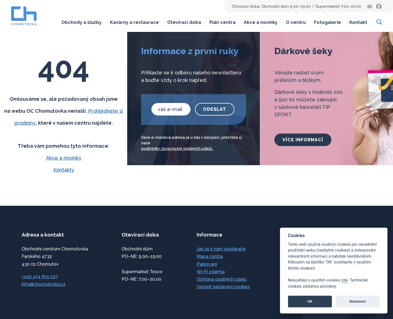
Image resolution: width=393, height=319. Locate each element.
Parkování (207, 264)
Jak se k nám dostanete (221, 249)
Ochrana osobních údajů (222, 279)
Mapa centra (210, 256)
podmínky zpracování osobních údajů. (177, 148)
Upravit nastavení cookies (223, 286)
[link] (379, 6)
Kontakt (358, 22)
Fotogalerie (327, 22)
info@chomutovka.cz (44, 284)
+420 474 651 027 (40, 276)
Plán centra (222, 22)
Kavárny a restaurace (134, 22)
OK (309, 301)
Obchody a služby (81, 22)
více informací (302, 139)
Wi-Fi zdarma (211, 271)
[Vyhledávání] (379, 21)
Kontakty (63, 170)
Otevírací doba (184, 22)
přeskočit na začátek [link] (28, 303)
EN (369, 6)
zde (345, 280)
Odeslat (214, 109)
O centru (296, 22)
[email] (171, 109)
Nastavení (357, 301)
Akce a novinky (260, 22)
